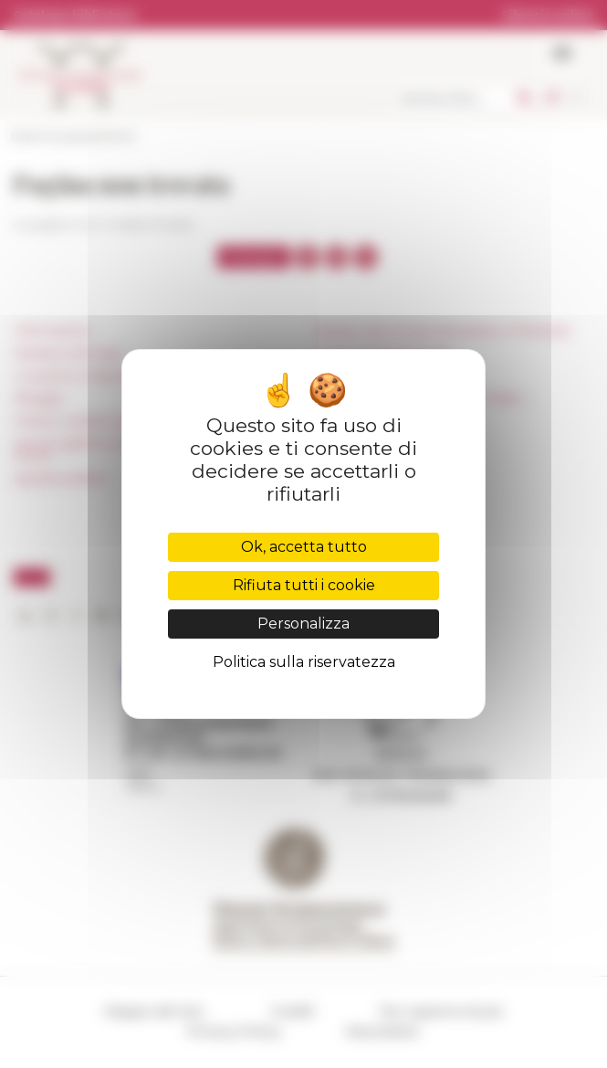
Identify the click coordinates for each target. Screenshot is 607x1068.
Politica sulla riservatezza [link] (304, 662)
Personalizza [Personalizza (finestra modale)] (303, 623)
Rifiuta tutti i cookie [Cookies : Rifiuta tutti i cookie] (304, 585)
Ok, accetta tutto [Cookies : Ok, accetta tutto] (304, 546)
